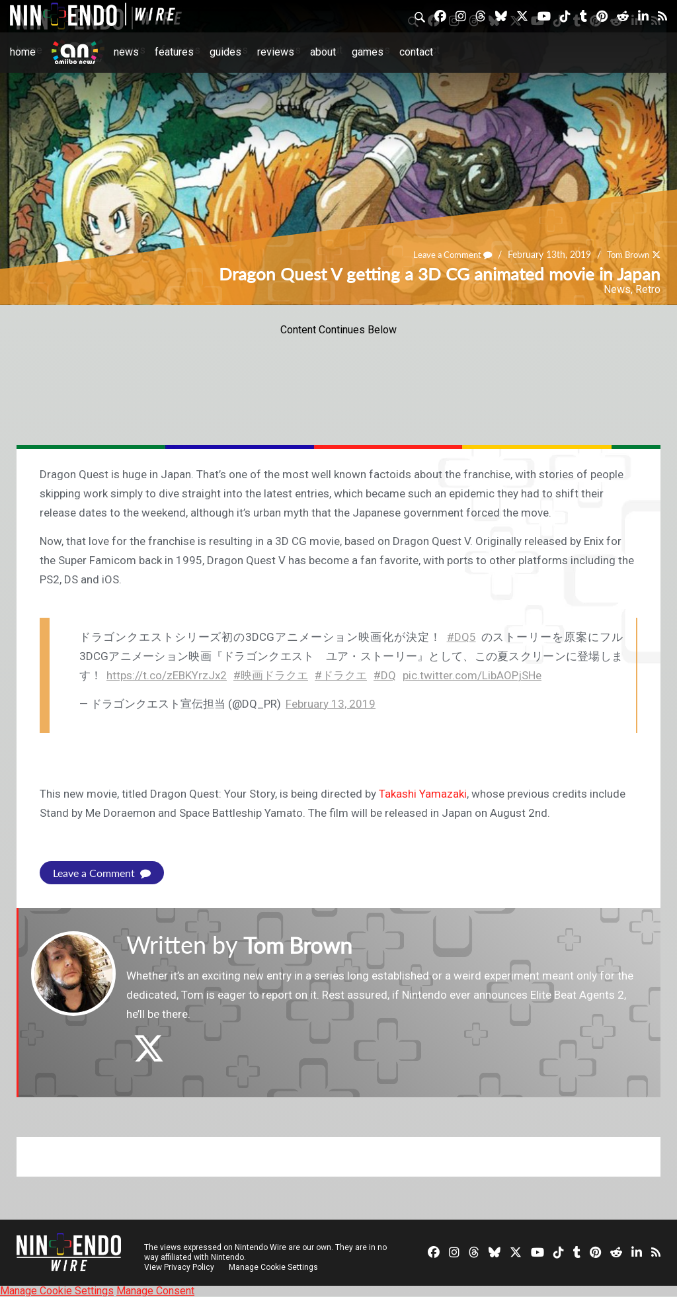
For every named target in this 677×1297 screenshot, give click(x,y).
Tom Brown (625, 255)
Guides (225, 52)
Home (23, 52)
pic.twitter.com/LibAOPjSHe (472, 675)
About (323, 52)
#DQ (385, 675)
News (126, 52)
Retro (647, 289)
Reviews (275, 52)
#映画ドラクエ (270, 675)
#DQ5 (461, 637)
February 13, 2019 (331, 703)
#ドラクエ (341, 675)
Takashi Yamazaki (423, 793)
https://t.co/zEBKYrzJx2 (166, 675)
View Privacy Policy (179, 1267)
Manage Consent (155, 1290)
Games (367, 52)
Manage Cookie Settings (274, 1267)
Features (174, 52)
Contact (416, 52)
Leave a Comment (444, 255)
